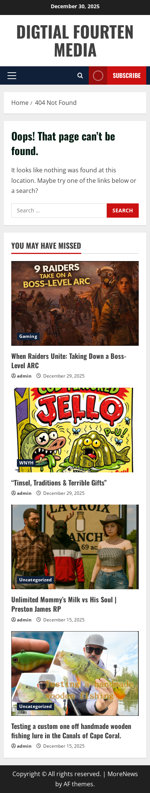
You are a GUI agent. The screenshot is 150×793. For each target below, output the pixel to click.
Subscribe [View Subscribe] (115, 75)
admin (24, 376)
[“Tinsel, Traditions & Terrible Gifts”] (75, 430)
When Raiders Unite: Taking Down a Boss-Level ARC (68, 360)
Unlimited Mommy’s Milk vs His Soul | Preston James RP (64, 604)
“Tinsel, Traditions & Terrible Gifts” (59, 482)
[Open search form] (80, 75)
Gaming (28, 336)
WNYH (26, 463)
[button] (12, 75)
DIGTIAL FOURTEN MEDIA (75, 40)
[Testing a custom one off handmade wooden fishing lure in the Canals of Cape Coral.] (75, 673)
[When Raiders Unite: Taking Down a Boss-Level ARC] (75, 303)
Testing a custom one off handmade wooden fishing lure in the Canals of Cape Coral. (71, 730)
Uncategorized (35, 579)
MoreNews (123, 774)
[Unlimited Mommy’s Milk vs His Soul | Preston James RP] (75, 547)
